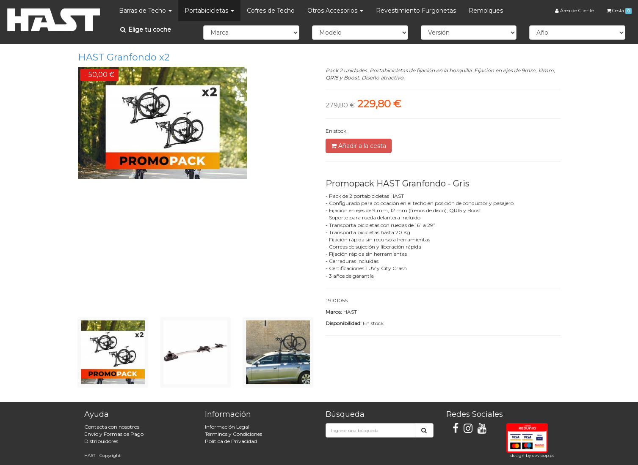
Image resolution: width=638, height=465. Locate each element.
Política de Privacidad (231, 441)
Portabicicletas (209, 10)
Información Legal (227, 427)
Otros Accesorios (335, 10)
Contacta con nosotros (111, 427)
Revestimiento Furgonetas (416, 10)
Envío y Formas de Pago (114, 434)
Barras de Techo (145, 10)
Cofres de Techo (271, 10)
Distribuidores (101, 441)
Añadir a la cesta (358, 146)
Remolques (486, 10)
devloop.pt (543, 455)
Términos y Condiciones (233, 434)
